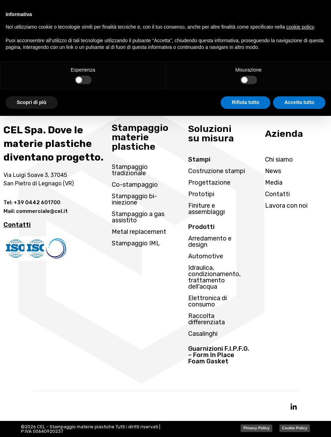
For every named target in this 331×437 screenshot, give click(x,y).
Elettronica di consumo (207, 301)
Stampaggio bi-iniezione (134, 199)
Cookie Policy (294, 428)
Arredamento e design (209, 242)
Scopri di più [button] (31, 102)
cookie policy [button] (300, 27)
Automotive (205, 256)
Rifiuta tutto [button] (245, 102)
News (273, 171)
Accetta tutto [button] (299, 102)
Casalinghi (203, 334)
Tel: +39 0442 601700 (31, 202)
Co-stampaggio (135, 184)
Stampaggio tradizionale (130, 170)
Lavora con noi (286, 205)
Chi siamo (279, 159)
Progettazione (209, 182)
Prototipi (201, 194)
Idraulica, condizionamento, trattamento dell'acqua (214, 277)
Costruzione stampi (216, 171)
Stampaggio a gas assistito (138, 217)
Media (273, 182)
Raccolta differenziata (206, 319)
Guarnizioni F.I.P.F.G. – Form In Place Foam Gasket (218, 355)
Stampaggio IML (136, 243)
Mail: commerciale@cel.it (35, 211)
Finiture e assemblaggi (206, 209)
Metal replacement (139, 232)
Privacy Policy (256, 428)
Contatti (277, 194)
